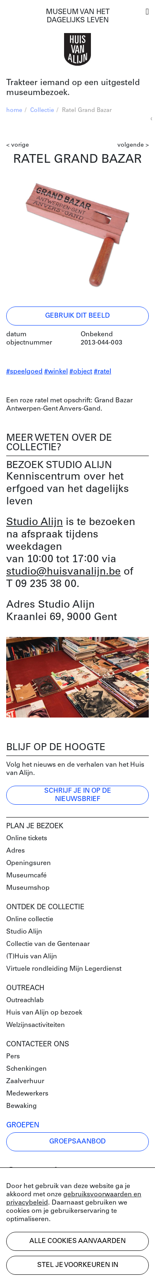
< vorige (17, 145)
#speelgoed (24, 371)
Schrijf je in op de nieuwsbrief (77, 795)
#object (80, 371)
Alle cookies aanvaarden (77, 1241)
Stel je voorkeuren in (77, 1265)
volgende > (133, 145)
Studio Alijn (34, 522)
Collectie (42, 110)
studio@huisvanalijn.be (63, 572)
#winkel (56, 371)
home (14, 110)
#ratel (102, 371)
